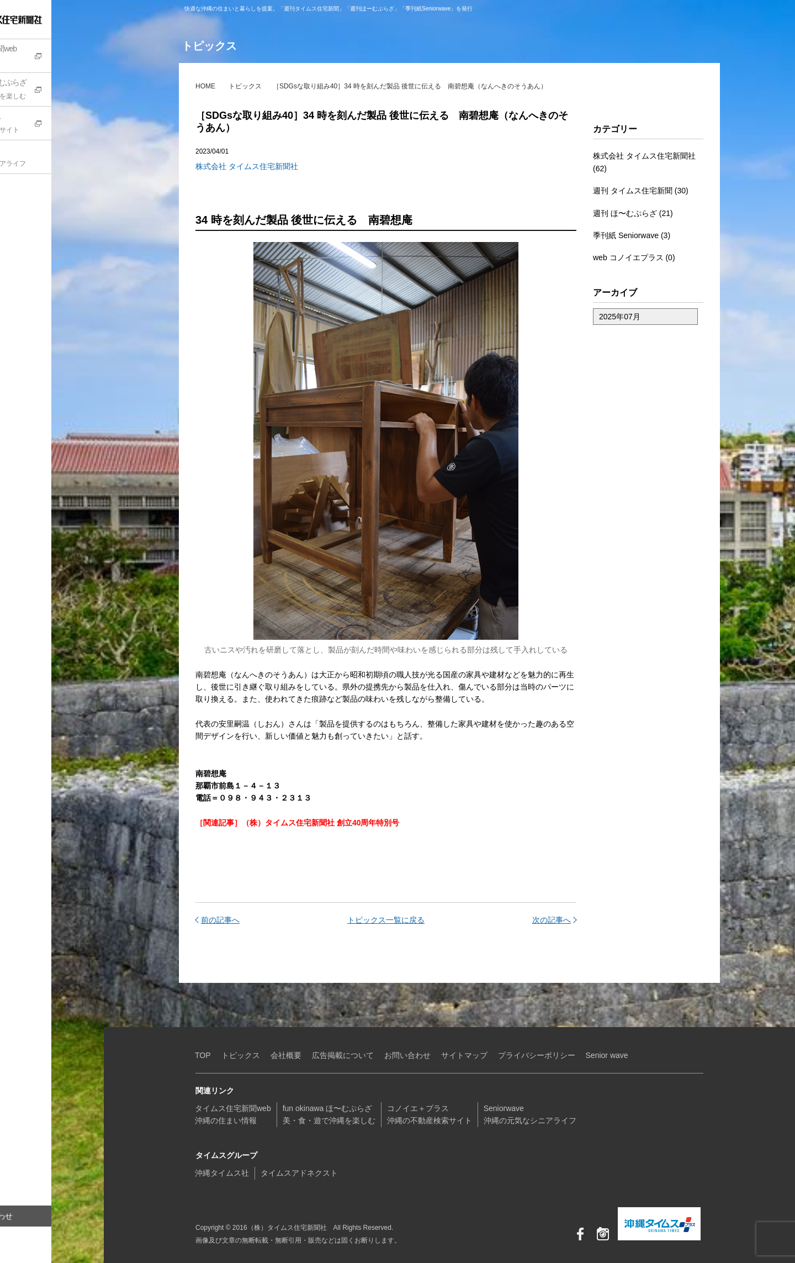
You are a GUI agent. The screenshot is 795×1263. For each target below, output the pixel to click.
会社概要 (286, 1055)
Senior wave (607, 1055)
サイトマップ (464, 1055)
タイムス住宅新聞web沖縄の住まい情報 (233, 1114)
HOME (205, 86)
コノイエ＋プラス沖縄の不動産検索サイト (429, 1114)
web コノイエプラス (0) (634, 257)
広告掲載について (343, 1055)
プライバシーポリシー (536, 1055)
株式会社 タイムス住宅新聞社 (246, 166)
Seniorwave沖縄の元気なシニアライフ (530, 1114)
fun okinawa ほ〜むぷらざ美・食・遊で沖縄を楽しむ (329, 1114)
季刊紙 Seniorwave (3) (631, 235)
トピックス (245, 86)
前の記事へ (220, 919)
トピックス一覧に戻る (386, 919)
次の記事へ (551, 919)
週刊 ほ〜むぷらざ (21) (633, 213)
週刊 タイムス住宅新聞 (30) (640, 190)
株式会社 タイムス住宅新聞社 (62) (644, 161)
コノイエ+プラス (58, 124)
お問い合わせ (41, 1216)
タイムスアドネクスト (299, 1173)
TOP (203, 1055)
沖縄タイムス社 (222, 1173)
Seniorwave (58, 158)
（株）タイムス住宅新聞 (42, 19)
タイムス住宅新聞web (58, 57)
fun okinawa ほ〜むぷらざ (58, 90)
